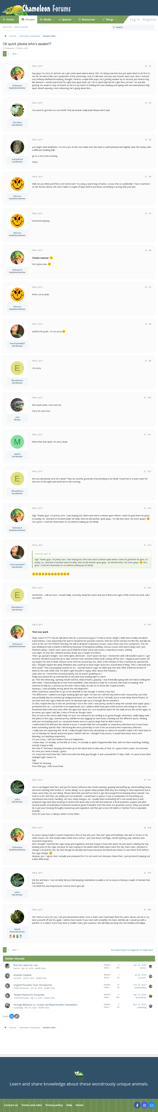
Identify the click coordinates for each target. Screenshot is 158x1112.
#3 (150, 139)
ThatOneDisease (21, 988)
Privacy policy (54, 1105)
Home (10, 19)
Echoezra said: (41, 553)
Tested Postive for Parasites (28, 994)
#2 (150, 102)
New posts (7, 27)
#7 (150, 287)
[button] (16, 19)
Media (47, 19)
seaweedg (18, 1007)
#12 (149, 471)
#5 (150, 213)
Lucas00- (17, 978)
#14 (149, 545)
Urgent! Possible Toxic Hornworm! (32, 985)
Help (69, 1105)
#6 (150, 250)
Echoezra (9, 48)
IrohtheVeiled (140, 987)
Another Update (22, 975)
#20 (149, 909)
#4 (150, 176)
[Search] (133, 27)
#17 (149, 779)
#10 (149, 397)
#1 (150, 66)
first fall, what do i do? (25, 965)
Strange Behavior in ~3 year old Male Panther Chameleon (45, 1004)
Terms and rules (31, 1105)
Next (14, 53)
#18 (149, 827)
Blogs (109, 19)
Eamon (16, 968)
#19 (149, 872)
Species (66, 19)
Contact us (11, 1105)
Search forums (21, 27)
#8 (150, 324)
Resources (88, 19)
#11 (149, 434)
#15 (149, 587)
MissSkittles (141, 997)
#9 (150, 360)
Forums (30, 19)
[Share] (146, 66)
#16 (149, 624)
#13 (149, 508)
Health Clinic (40, 968)
